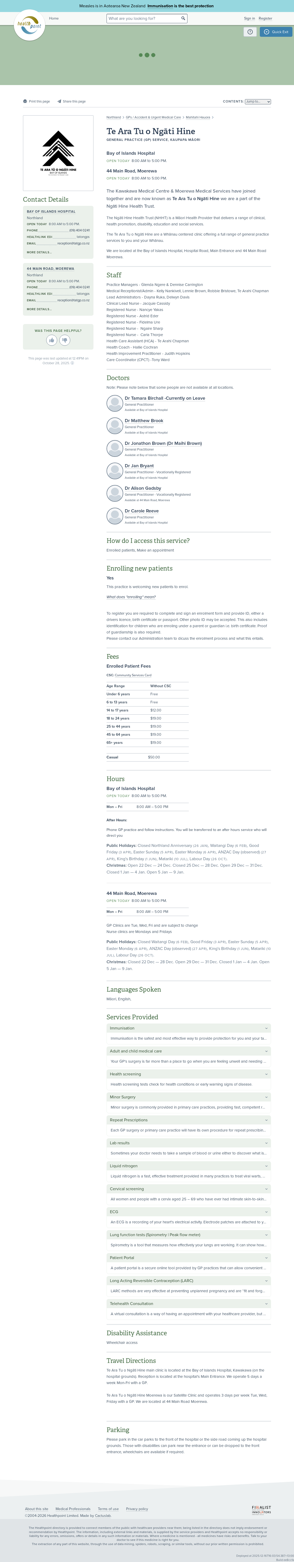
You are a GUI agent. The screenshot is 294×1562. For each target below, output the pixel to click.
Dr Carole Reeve (142, 511)
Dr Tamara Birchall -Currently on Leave (165, 398)
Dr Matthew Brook (144, 420)
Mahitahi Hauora (198, 117)
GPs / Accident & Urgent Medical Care (153, 117)
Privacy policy (137, 1509)
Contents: (233, 101)
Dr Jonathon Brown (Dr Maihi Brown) (163, 443)
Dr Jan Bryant (139, 466)
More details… (39, 252)
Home (54, 18)
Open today (118, 161)
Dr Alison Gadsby (143, 488)
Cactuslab (103, 1515)
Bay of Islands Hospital (51, 212)
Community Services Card (133, 675)
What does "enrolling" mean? (131, 597)
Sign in (249, 18)
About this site (36, 1509)
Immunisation (160, 6)
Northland (114, 117)
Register (265, 18)
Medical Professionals (73, 1509)
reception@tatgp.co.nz (73, 243)
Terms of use (108, 1509)
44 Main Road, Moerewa (50, 269)
